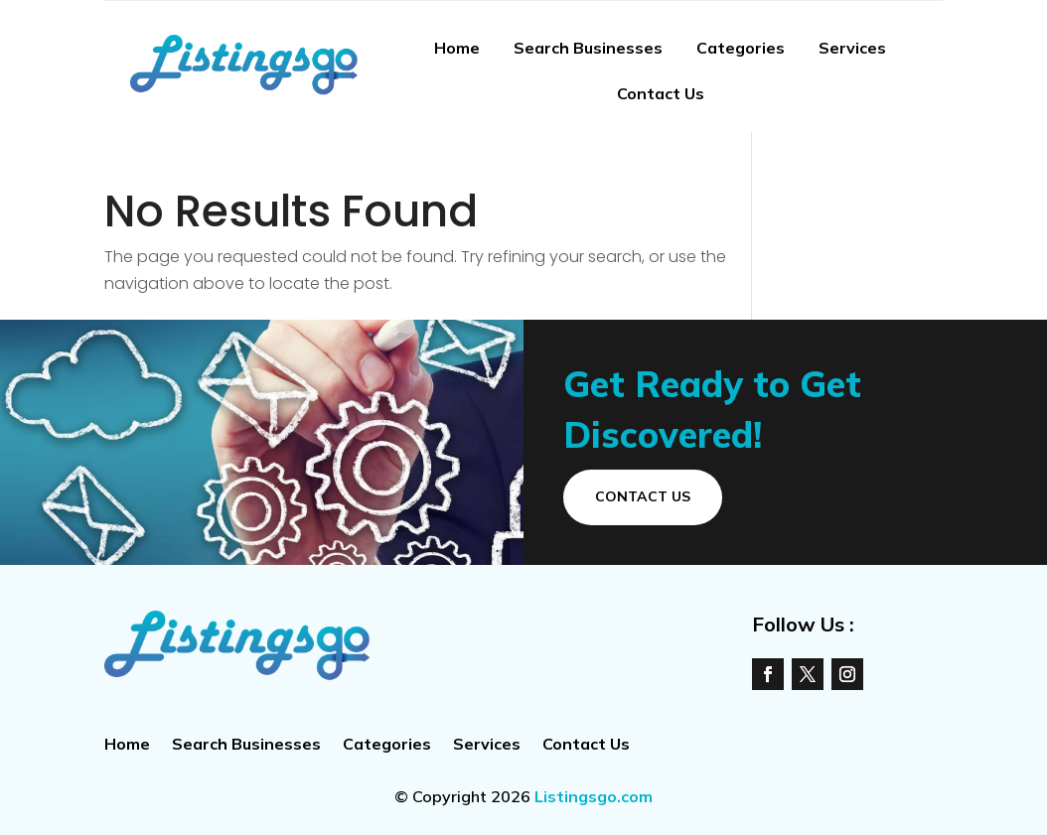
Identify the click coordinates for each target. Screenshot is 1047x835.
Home (457, 48)
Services (852, 48)
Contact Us (660, 93)
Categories (740, 48)
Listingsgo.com (593, 796)
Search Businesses (588, 48)
